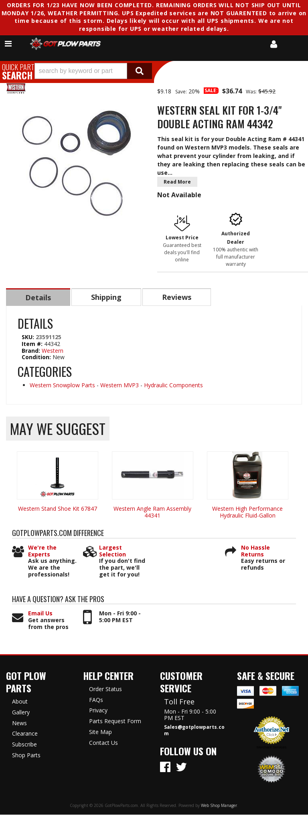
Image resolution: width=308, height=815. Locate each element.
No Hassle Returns (255, 551)
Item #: (33, 344)
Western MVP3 (119, 385)
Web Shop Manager (219, 806)
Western (52, 351)
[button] (93, 71)
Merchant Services (272, 748)
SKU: (29, 337)
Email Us (40, 614)
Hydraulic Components (173, 385)
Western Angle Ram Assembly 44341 (152, 512)
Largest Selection (112, 551)
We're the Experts (42, 551)
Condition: (36, 357)
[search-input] (81, 71)
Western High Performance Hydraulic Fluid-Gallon (247, 512)
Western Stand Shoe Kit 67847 (57, 509)
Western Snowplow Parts (62, 385)
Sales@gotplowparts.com (194, 730)
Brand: (31, 351)
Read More (177, 181)
